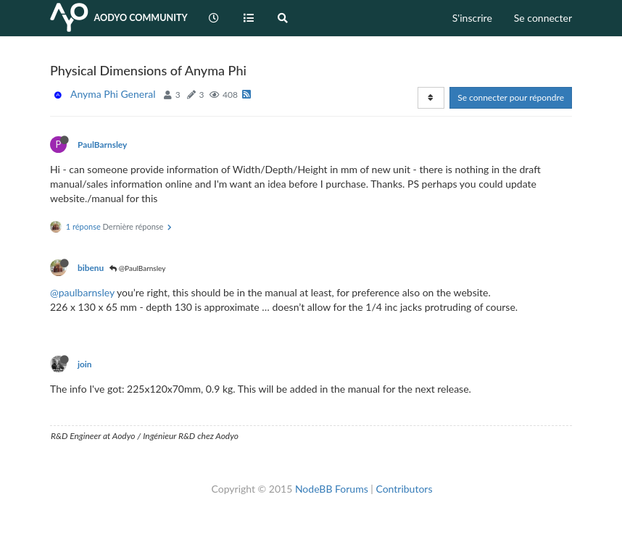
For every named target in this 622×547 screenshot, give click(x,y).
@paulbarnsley (82, 292)
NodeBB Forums (331, 489)
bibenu (91, 267)
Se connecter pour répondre (510, 97)
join (85, 364)
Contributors (404, 489)
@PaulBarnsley (137, 268)
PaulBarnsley (102, 144)
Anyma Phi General (112, 94)
